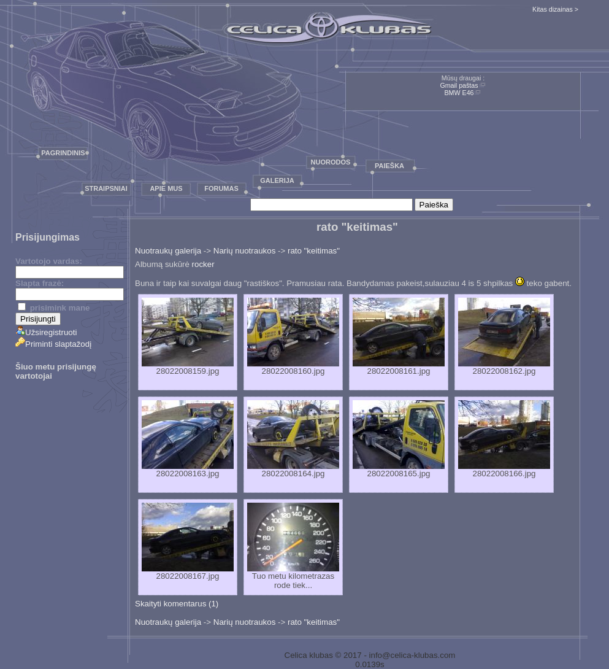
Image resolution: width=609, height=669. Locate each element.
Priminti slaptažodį (53, 344)
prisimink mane (54, 307)
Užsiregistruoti (46, 332)
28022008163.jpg (188, 439)
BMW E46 (459, 92)
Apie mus (166, 188)
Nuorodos (331, 162)
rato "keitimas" (314, 250)
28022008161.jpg (399, 337)
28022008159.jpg (188, 337)
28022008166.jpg (504, 439)
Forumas (221, 188)
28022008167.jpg (188, 542)
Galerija (277, 180)
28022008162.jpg (504, 337)
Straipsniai (106, 188)
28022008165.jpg (399, 439)
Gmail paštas (459, 85)
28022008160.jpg (293, 337)
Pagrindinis (63, 153)
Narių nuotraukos (244, 250)
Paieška (389, 165)
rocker (203, 264)
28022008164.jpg (293, 439)
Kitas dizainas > (555, 9)
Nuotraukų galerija (168, 250)
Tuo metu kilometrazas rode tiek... (293, 546)
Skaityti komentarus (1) (176, 603)
